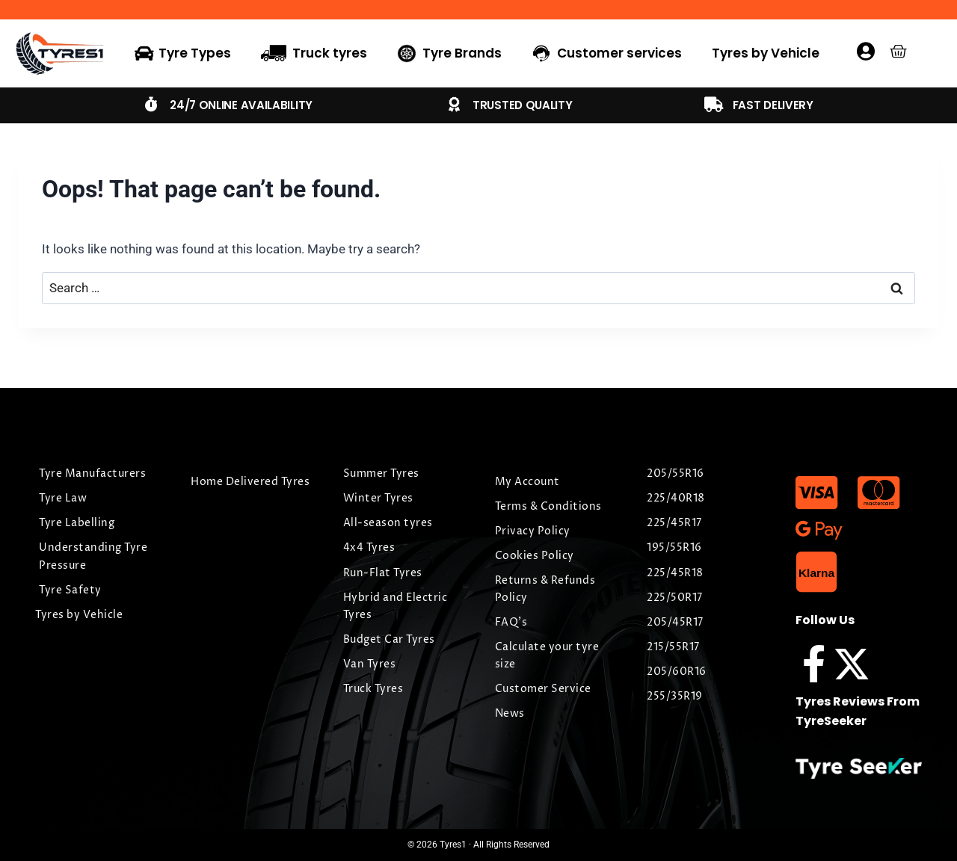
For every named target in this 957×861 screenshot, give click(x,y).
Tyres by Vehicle (765, 53)
